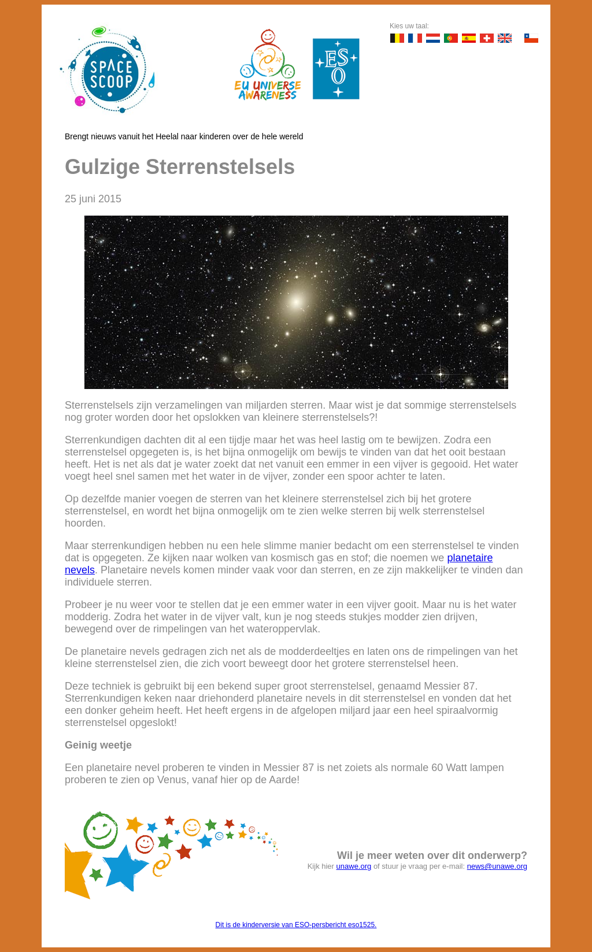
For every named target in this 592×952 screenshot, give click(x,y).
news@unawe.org (497, 866)
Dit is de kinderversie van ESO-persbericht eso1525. (296, 925)
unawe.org (354, 866)
